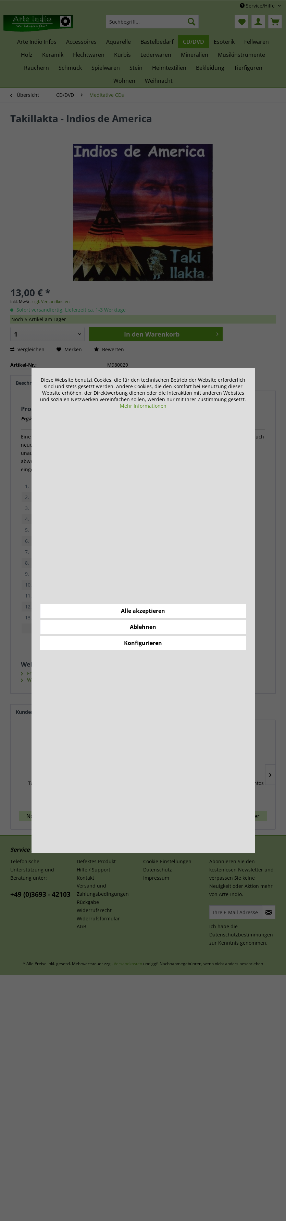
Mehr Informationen (143, 406)
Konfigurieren (143, 643)
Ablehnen (143, 627)
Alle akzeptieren (143, 611)
